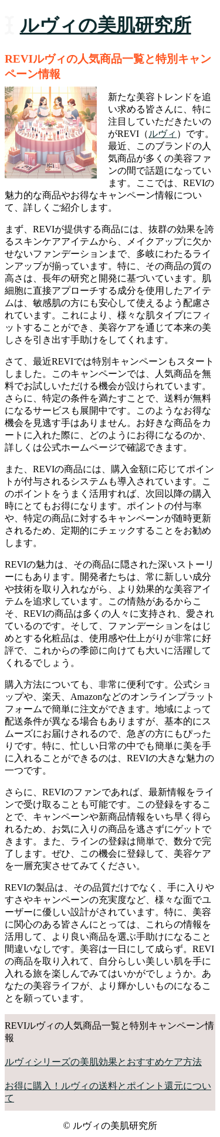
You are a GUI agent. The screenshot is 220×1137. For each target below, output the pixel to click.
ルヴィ (162, 134)
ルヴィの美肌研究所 (105, 25)
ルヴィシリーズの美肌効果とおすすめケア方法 (103, 1062)
